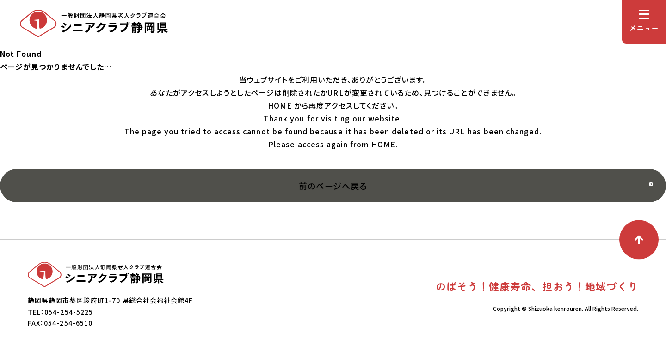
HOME (280, 105)
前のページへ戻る (333, 186)
